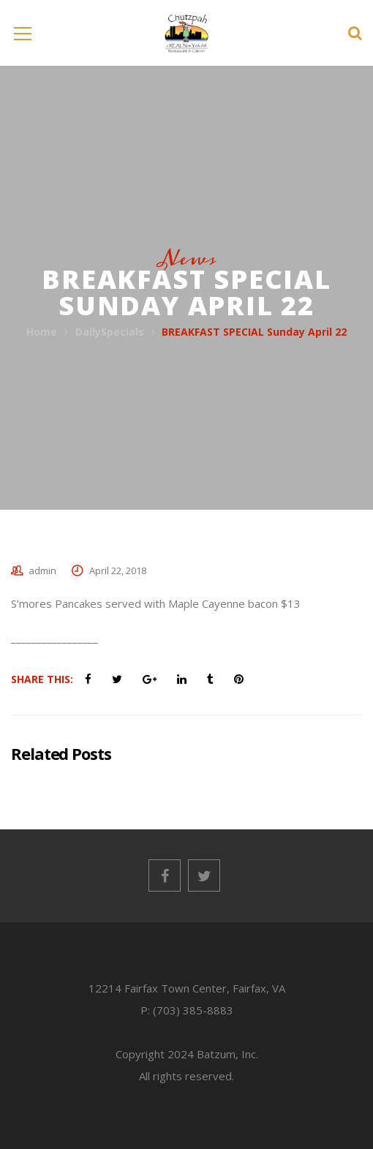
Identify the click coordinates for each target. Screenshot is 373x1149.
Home (41, 332)
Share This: (42, 679)
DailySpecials (109, 332)
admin (42, 570)
